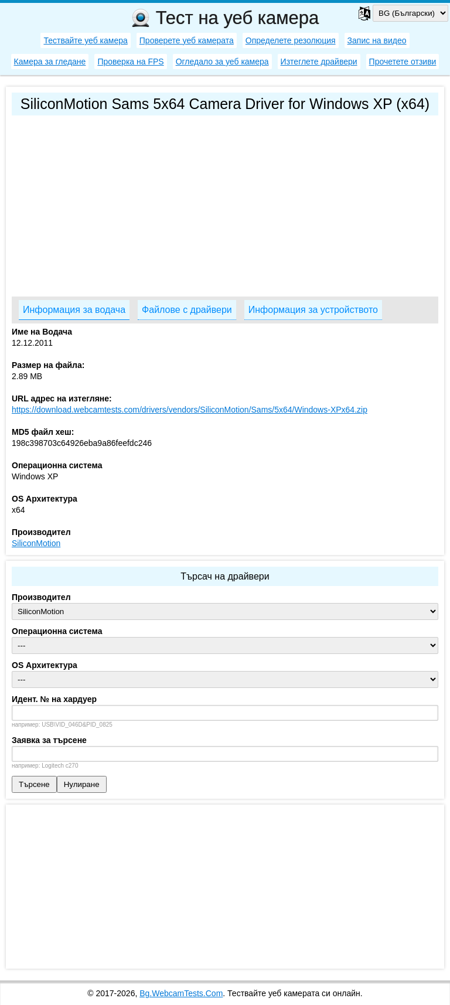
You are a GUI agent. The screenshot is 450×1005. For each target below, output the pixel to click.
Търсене (34, 784)
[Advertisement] (225, 203)
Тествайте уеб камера (85, 40)
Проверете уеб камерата (186, 40)
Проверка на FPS (130, 61)
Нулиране (82, 784)
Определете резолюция (291, 40)
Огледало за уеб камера (222, 61)
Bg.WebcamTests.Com (181, 993)
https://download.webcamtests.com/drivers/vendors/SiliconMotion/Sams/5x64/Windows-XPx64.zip (189, 409)
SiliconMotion (36, 543)
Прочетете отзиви (403, 61)
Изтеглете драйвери (319, 61)
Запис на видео (377, 40)
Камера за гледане (50, 61)
